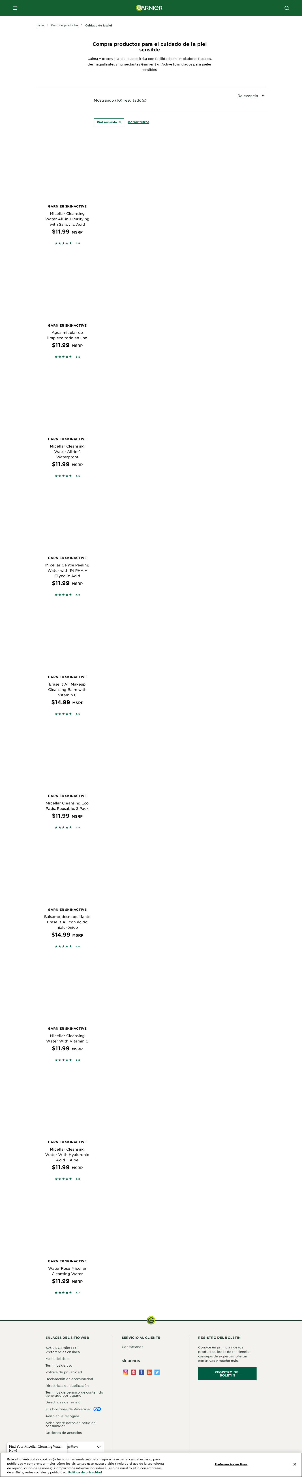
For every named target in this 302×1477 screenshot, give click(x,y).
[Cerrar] (295, 1464)
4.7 (78, 1293)
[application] (74, 1447)
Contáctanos (132, 1348)
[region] (151, 1465)
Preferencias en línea (62, 1353)
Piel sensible (109, 122)
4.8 (78, 243)
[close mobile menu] (15, 8)
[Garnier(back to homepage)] (149, 8)
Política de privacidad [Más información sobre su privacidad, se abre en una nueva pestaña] (85, 1472)
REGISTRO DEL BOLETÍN (227, 1374)
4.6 (78, 356)
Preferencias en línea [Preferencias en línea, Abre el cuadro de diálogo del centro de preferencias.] (231, 1464)
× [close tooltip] (72, 1446)
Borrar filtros (138, 122)
